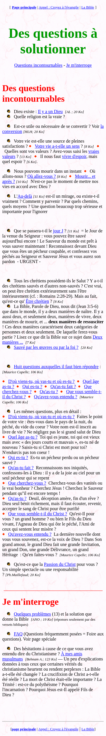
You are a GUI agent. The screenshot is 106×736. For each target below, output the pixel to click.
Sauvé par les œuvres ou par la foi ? (46, 347)
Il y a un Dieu (50, 111)
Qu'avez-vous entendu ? (55, 396)
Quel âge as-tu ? (23, 437)
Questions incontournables (38, 65)
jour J (58, 230)
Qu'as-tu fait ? (63, 386)
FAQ (18, 633)
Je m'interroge (79, 65)
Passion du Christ (59, 564)
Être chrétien (37, 301)
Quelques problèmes (32, 614)
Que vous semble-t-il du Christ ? (37, 513)
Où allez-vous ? (41, 176)
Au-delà (25, 196)
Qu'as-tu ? (49, 391)
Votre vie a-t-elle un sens (57, 146)
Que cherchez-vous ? (27, 483)
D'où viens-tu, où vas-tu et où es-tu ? (41, 381)
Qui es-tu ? (32, 386)
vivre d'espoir (74, 156)
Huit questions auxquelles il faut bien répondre (56, 366)
